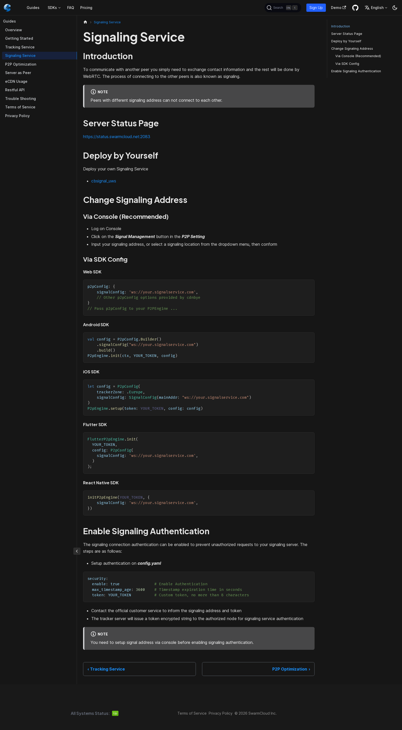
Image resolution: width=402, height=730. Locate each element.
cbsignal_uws (103, 180)
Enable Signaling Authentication (356, 71)
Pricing (86, 7)
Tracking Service (20, 47)
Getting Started (19, 38)
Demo (338, 7)
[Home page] (85, 22)
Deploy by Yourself (346, 41)
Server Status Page (346, 34)
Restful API (15, 90)
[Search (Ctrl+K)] (283, 7)
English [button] (374, 7)
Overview (13, 30)
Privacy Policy (17, 116)
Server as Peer (18, 72)
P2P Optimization (20, 64)
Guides (33, 7)
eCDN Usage (16, 81)
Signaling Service (20, 55)
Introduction (340, 26)
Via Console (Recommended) (358, 56)
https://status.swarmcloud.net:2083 (116, 136)
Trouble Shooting (20, 98)
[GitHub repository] (355, 8)
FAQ (70, 7)
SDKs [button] (52, 7)
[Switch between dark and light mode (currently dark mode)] (395, 8)
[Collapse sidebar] (77, 551)
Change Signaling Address (352, 48)
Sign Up (316, 7)
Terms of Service (20, 107)
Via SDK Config (347, 64)
